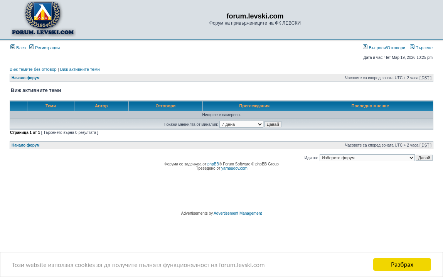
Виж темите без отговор (33, 69)
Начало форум (26, 78)
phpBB (213, 164)
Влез (18, 47)
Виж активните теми (80, 69)
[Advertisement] (221, 192)
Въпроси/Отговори (384, 47)
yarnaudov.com (234, 168)
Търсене (421, 47)
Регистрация (44, 47)
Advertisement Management (238, 213)
